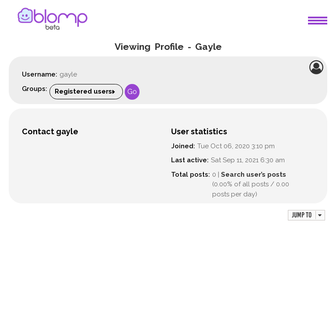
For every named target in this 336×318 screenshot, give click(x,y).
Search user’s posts (253, 174)
